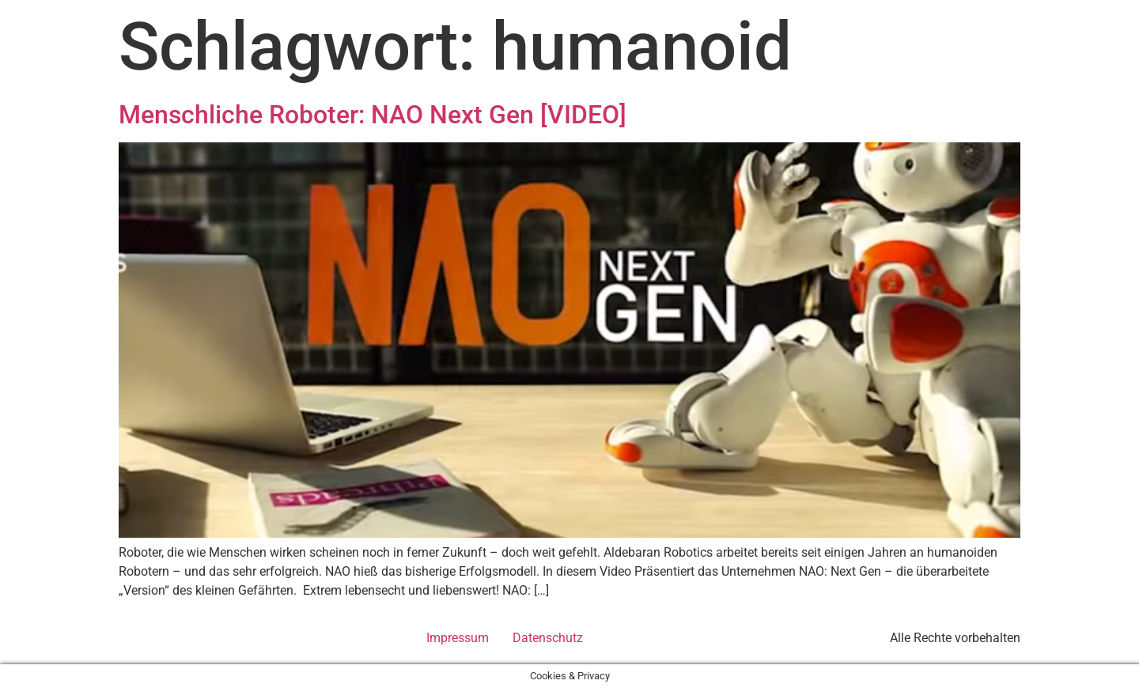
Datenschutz (548, 637)
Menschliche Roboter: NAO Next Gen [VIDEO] (372, 115)
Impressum (457, 637)
